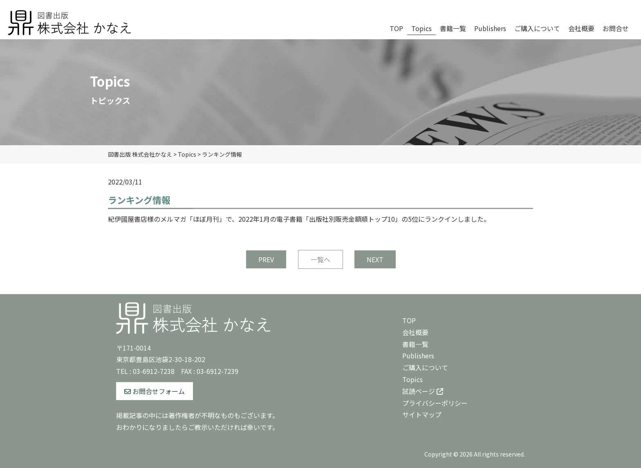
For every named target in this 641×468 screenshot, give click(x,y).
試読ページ (422, 391)
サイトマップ (422, 414)
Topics (412, 379)
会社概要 (415, 332)
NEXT (375, 259)
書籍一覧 (415, 344)
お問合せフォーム (154, 391)
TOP (409, 320)
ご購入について (425, 367)
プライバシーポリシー (435, 403)
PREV (266, 259)
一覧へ (320, 259)
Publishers (418, 355)
